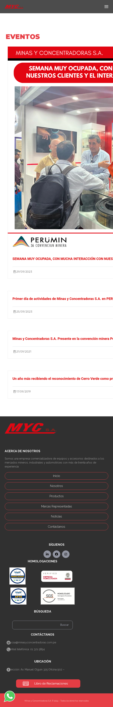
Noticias (56, 516)
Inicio (56, 476)
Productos (57, 496)
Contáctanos (56, 526)
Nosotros (56, 486)
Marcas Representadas (56, 506)
